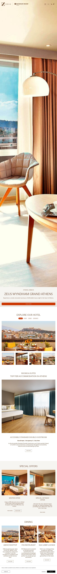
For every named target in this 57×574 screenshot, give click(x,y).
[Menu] (45, 4)
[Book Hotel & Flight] (53, 4)
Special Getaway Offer (42, 499)
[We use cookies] (2, 572)
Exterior (20, 318)
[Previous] (5, 336)
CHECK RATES (28, 304)
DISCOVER (10, 561)
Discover (28, 450)
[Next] (51, 336)
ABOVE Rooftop (10, 545)
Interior (29, 319)
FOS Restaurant (29, 545)
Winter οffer (14, 498)
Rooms (25, 318)
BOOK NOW (17, 511)
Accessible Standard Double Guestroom (28, 438)
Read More (10, 511)
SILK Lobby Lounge (47, 545)
